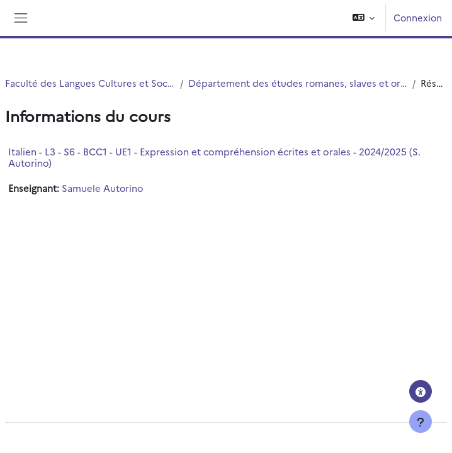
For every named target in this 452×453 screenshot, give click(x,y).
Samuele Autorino (102, 187)
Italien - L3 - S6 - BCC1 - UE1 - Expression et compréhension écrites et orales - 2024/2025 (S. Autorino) (214, 157)
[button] (363, 18)
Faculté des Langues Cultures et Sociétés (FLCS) (90, 82)
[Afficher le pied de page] (420, 421)
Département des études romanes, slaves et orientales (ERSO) (297, 82)
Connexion (417, 17)
